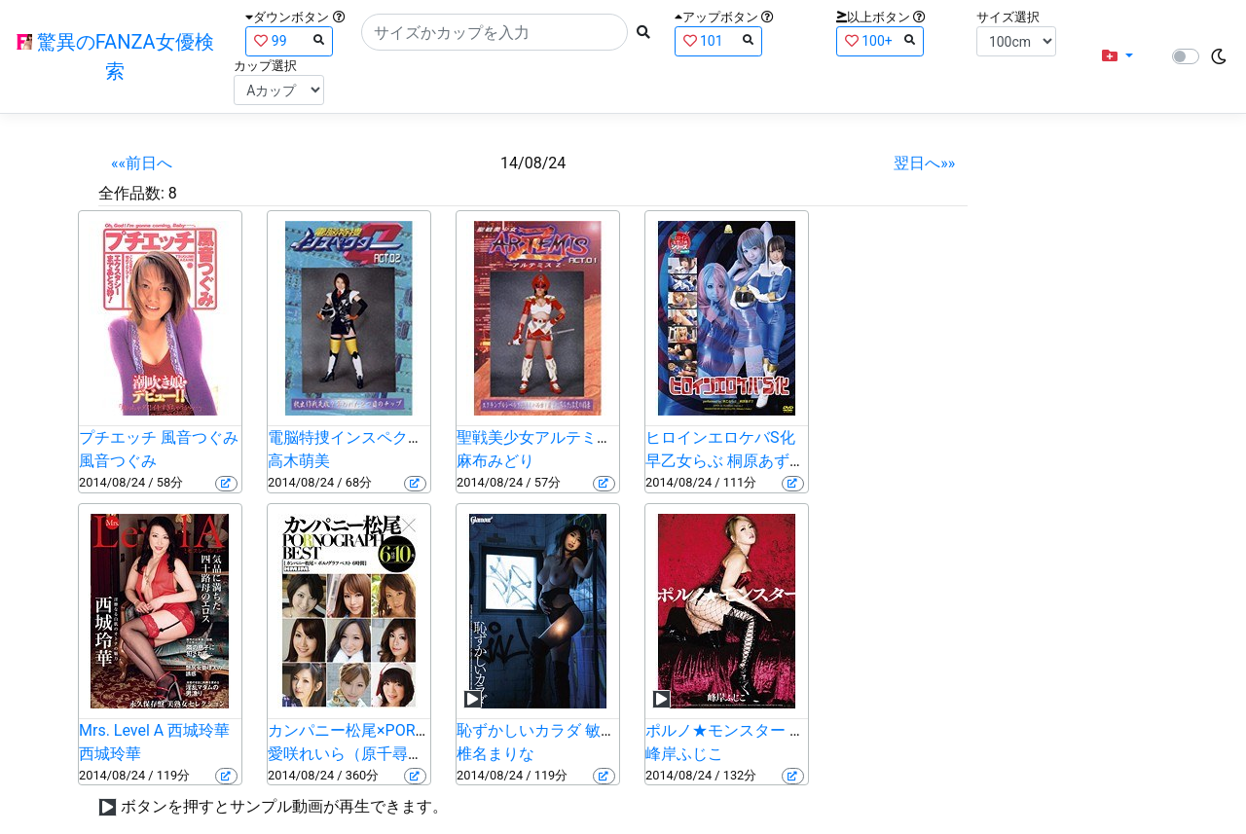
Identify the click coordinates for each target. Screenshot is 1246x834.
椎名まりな (495, 753)
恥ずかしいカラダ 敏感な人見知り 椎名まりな (616, 730)
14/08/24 (533, 163)
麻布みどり (495, 461)
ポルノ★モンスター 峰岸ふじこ (756, 730)
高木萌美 (299, 461)
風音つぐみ (118, 461)
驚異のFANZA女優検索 (115, 56)
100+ (880, 40)
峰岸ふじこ (684, 753)
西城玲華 (110, 753)
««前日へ (141, 163)
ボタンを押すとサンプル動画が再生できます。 (284, 806)
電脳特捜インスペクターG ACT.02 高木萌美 (418, 437)
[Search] (494, 32)
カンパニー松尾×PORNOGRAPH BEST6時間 (418, 730)
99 (289, 40)
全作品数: (131, 193)
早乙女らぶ (684, 461)
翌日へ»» (924, 163)
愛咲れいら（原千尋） (345, 753)
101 (718, 40)
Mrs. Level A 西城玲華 (154, 730)
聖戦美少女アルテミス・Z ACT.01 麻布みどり (614, 437)
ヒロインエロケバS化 (720, 437)
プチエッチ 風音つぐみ (158, 437)
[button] (1117, 56)
